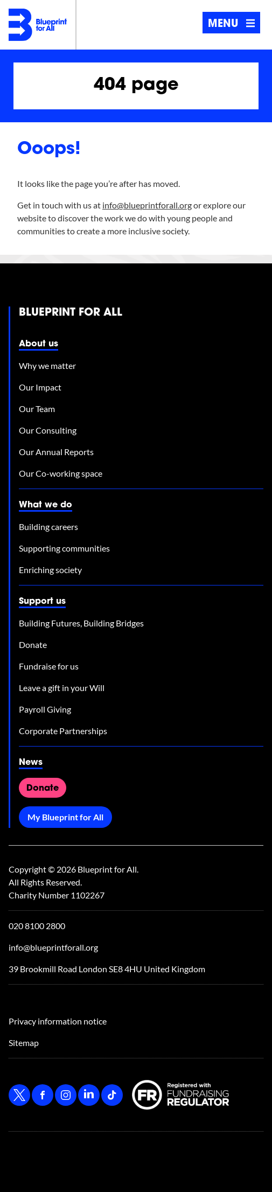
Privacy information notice (58, 1021)
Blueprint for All (70, 313)
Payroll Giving (45, 709)
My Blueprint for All (65, 817)
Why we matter (47, 365)
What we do (45, 505)
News (31, 762)
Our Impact (40, 387)
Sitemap (24, 1042)
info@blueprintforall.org (147, 205)
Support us (42, 601)
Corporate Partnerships (63, 731)
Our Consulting (47, 430)
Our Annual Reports (56, 452)
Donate (33, 644)
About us (38, 344)
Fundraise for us (49, 666)
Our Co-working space (60, 473)
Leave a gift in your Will (61, 687)
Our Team (37, 408)
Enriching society (50, 569)
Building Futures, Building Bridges (81, 623)
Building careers (48, 526)
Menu (231, 24)
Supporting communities (64, 548)
